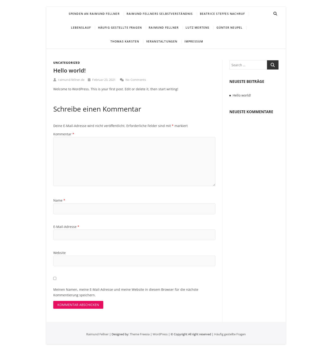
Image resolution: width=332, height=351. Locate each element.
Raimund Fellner (164, 28)
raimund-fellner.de (68, 80)
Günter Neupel (229, 28)
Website (59, 253)
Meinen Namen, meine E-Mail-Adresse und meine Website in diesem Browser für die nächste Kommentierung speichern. (125, 292)
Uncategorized (66, 63)
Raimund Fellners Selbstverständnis (160, 14)
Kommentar (63, 134)
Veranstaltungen (162, 41)
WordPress (160, 334)
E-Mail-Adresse (66, 226)
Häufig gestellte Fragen (120, 28)
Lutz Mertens (197, 28)
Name (59, 200)
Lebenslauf (81, 28)
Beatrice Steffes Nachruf (222, 14)
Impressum (193, 41)
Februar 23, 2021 (102, 80)
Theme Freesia (140, 334)
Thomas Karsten (124, 41)
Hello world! (69, 70)
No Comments (133, 80)
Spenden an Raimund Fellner (94, 14)
